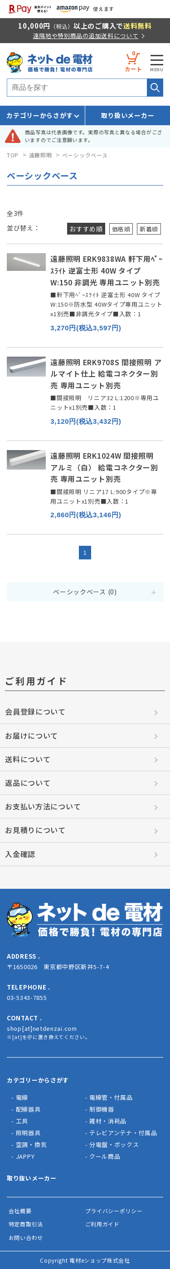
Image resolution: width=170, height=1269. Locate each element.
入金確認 (20, 853)
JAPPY (25, 1156)
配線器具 (28, 1109)
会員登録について (35, 711)
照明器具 (28, 1132)
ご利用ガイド (102, 1224)
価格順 (119, 228)
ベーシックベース (85, 155)
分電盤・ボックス (114, 1144)
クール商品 (105, 1156)
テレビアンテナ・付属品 (123, 1132)
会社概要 (20, 1211)
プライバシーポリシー (114, 1211)
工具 (22, 1121)
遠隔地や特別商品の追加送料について (86, 35)
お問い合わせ (26, 1237)
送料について (27, 759)
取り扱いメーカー (128, 115)
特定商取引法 (26, 1224)
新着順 (148, 228)
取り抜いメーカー (32, 1178)
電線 (22, 1097)
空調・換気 (31, 1144)
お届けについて (31, 735)
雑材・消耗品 (107, 1121)
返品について (27, 782)
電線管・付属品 (111, 1097)
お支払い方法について (43, 806)
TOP (13, 155)
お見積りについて (35, 829)
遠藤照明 (40, 155)
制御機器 (101, 1109)
